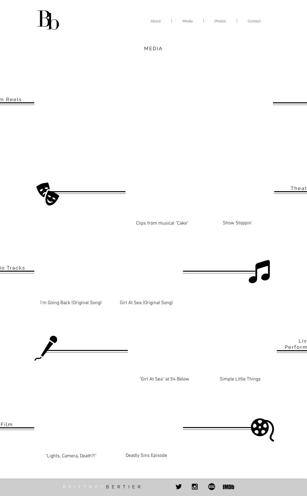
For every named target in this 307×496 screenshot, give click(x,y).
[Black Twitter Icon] (179, 487)
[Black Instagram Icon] (195, 487)
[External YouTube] (92, 102)
